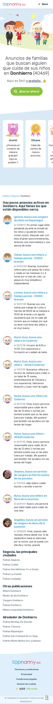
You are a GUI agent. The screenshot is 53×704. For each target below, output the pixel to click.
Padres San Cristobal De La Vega (20, 636)
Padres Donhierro (12, 605)
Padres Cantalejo (12, 578)
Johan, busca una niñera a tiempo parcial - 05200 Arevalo (30, 258)
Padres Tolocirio (11, 626)
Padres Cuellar (11, 564)
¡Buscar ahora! (26, 91)
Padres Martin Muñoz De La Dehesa (22, 640)
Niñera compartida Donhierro (18, 609)
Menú (43, 4)
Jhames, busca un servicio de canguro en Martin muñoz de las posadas (31, 475)
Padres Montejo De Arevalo (17, 621)
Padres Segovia (11, 559)
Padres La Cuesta (12, 574)
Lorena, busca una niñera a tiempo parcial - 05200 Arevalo (30, 296)
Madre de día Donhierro (15, 595)
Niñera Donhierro (12, 590)
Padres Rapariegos (13, 631)
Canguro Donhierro (13, 600)
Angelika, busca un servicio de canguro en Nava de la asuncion (31, 523)
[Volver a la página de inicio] (14, 4)
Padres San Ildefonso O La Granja (20, 569)
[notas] (26, 688)
